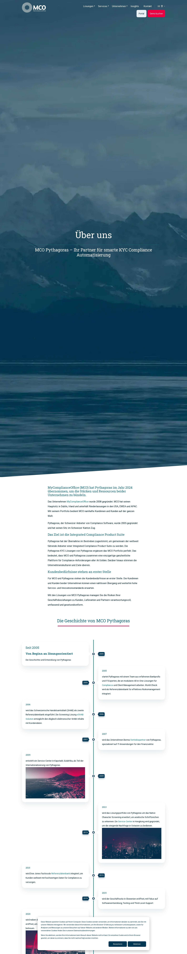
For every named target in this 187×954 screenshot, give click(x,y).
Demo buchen (156, 13)
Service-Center (125, 821)
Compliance (107, 685)
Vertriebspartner (138, 740)
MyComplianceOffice (78, 501)
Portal (141, 13)
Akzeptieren (117, 944)
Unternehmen (119, 6)
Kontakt (148, 6)
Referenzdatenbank (60, 873)
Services (102, 6)
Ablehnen (137, 944)
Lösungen (88, 6)
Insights (135, 6)
